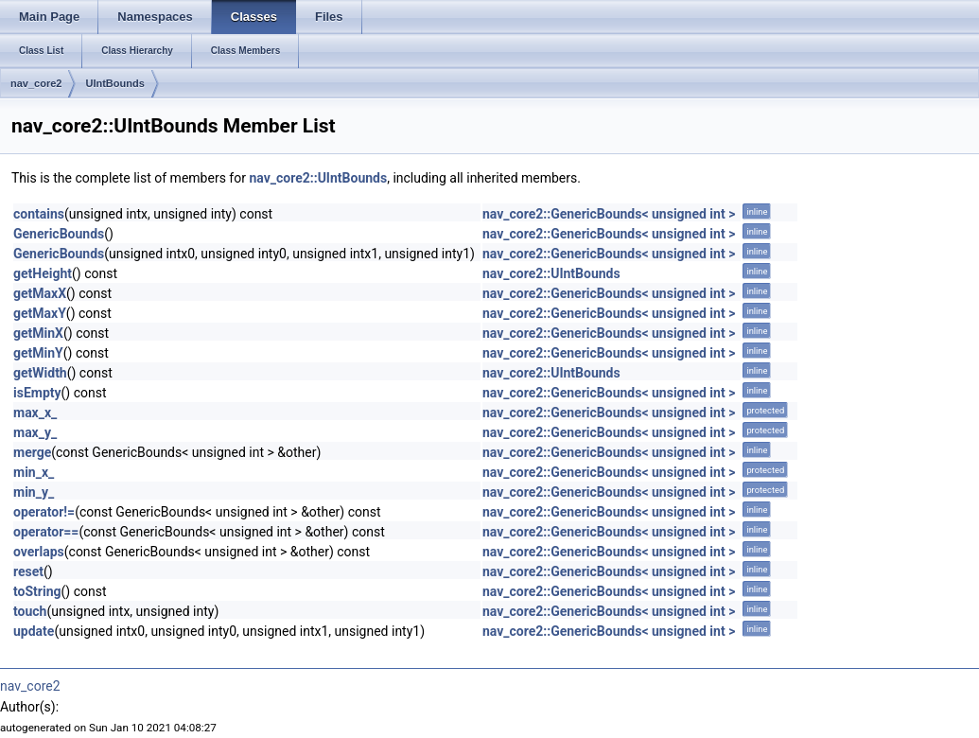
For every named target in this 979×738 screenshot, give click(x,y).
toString (37, 591)
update (33, 631)
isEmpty (37, 392)
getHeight (42, 273)
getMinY (38, 352)
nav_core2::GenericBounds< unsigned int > (608, 213)
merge (32, 452)
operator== (46, 531)
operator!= (44, 511)
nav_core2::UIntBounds (318, 177)
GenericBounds (58, 233)
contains (38, 213)
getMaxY (39, 313)
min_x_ (33, 472)
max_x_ (35, 412)
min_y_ (33, 492)
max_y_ (35, 432)
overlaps (38, 551)
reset (28, 571)
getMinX (38, 333)
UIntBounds (114, 83)
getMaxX (39, 293)
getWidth (40, 372)
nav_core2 (35, 83)
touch (29, 611)
